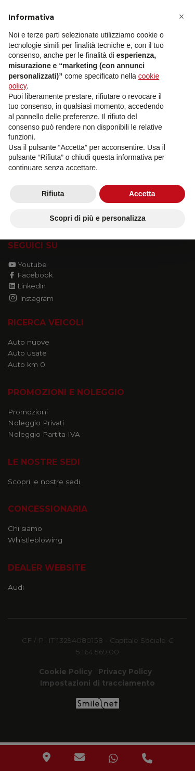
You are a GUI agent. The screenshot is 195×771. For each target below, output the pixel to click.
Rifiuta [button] (53, 193)
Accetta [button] (142, 193)
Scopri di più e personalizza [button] (97, 218)
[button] (181, 16)
